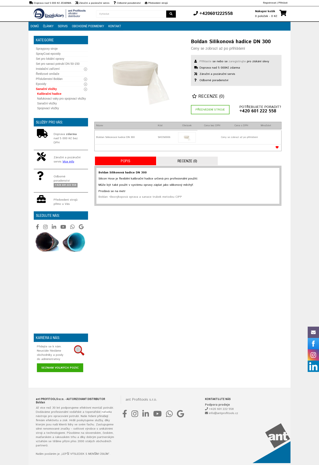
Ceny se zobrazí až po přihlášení (218, 48)
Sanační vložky (46, 89)
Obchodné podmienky (88, 26)
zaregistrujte (237, 61)
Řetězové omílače (47, 73)
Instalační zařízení (48, 68)
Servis (63, 26)
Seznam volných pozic (60, 368)
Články (48, 26)
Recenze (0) (208, 97)
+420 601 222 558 (257, 111)
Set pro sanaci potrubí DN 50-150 (58, 63)
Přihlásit (283, 3)
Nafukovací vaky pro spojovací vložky (61, 98)
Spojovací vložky (48, 108)
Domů (35, 26)
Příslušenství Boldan (49, 79)
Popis (125, 161)
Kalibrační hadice (49, 93)
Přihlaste (205, 61)
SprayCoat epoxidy (48, 53)
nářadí (106, 412)
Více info (68, 162)
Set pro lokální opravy (50, 58)
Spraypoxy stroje (47, 48)
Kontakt (114, 26)
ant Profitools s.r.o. (141, 399)
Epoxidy (41, 84)
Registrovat (269, 3)
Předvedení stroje (210, 110)
